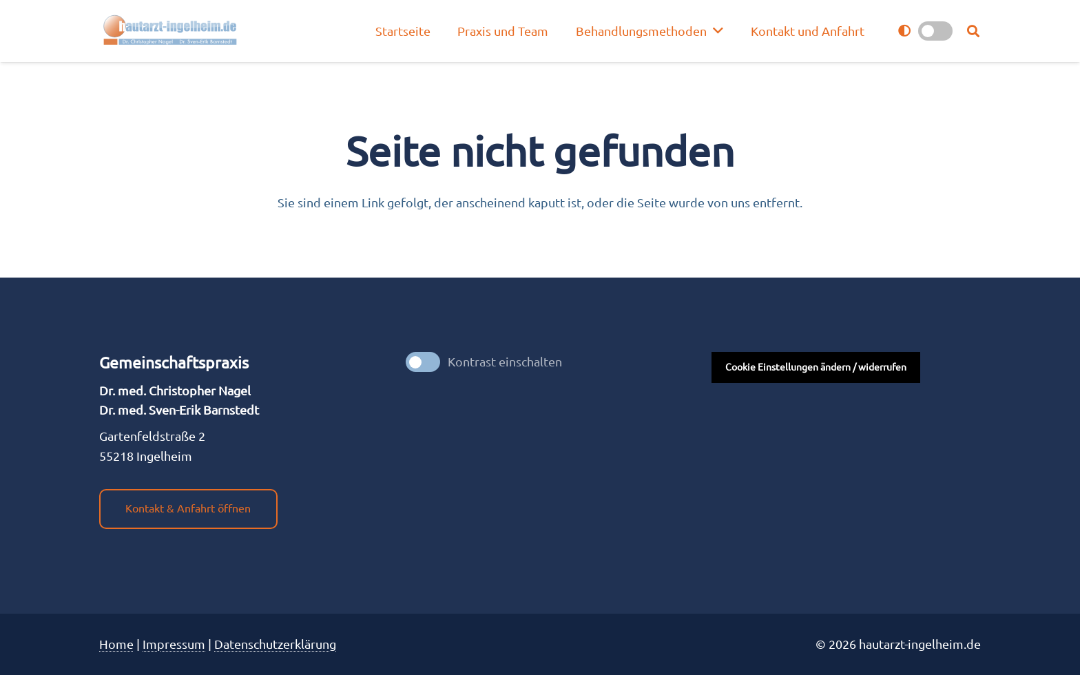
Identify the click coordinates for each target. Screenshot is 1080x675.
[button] (973, 31)
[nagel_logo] (171, 31)
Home (116, 644)
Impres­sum (174, 644)
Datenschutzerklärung (275, 644)
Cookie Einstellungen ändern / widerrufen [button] (815, 367)
